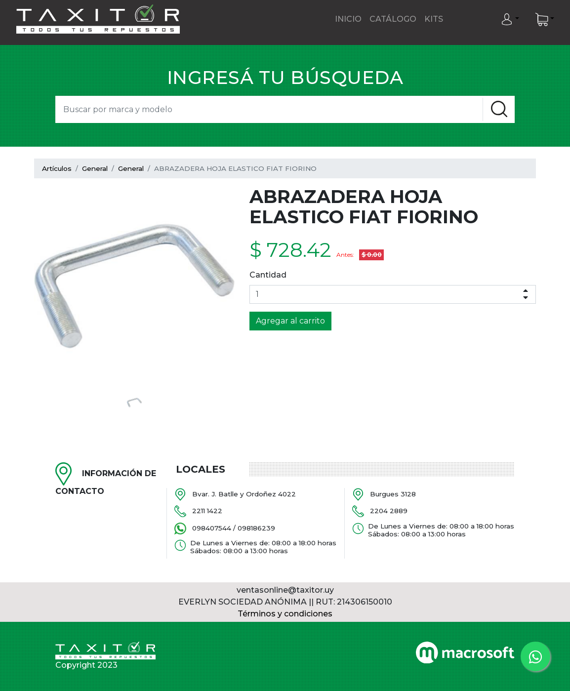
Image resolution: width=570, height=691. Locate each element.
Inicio (348, 19)
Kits (433, 19)
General (95, 168)
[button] (510, 19)
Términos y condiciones (285, 613)
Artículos (57, 168)
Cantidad (267, 275)
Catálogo (392, 19)
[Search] (269, 109)
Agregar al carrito (290, 320)
